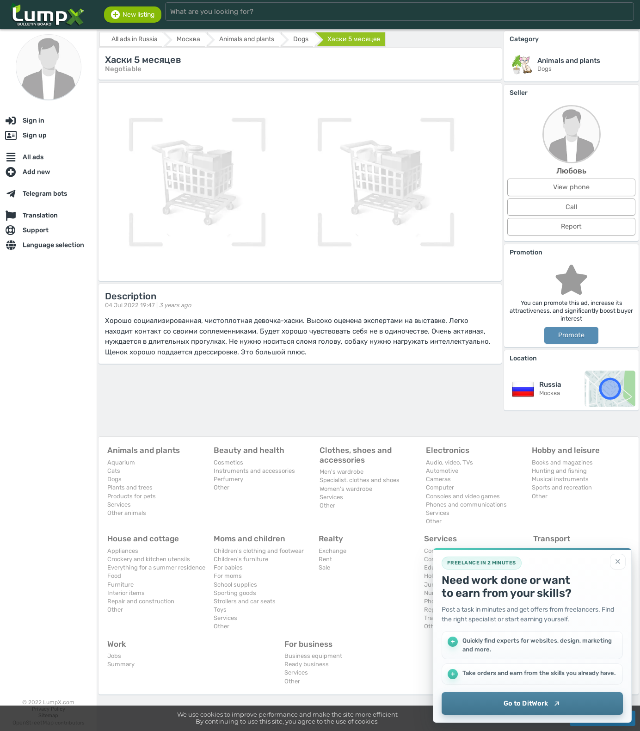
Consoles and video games (463, 496)
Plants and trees (130, 487)
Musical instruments (560, 479)
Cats (113, 470)
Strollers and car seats (245, 601)
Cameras (438, 479)
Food (114, 575)
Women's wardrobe (346, 488)
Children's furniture (241, 559)
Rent (325, 559)
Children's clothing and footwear (259, 550)
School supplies (235, 584)
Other (221, 487)
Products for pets (131, 496)
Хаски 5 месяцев (354, 39)
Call (572, 207)
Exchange (332, 550)
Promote (571, 335)
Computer (440, 487)
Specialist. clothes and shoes (360, 480)
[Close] (618, 561)
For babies (228, 567)
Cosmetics (228, 462)
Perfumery (228, 479)
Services (119, 504)
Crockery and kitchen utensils (148, 559)
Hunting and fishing (559, 470)
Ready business (306, 664)
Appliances (122, 550)
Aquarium (121, 462)
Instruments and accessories (254, 470)
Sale (324, 567)
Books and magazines (562, 462)
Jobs (114, 655)
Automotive (442, 470)
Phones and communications (466, 504)
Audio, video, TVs (449, 462)
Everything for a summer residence (156, 567)
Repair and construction (140, 601)
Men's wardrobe (341, 471)
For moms (228, 575)
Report (571, 226)
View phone (571, 187)
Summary (121, 664)
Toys (220, 609)
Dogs (114, 479)
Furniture (120, 584)
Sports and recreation (562, 487)
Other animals (126, 512)
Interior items (126, 592)
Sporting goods (235, 592)
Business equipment (313, 655)
